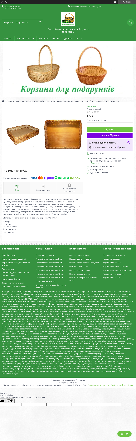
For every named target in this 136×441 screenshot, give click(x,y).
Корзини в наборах (111, 259)
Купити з (109, 135)
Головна (8, 38)
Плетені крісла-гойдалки (80, 255)
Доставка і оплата (73, 38)
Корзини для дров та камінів (115, 266)
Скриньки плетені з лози (13, 283)
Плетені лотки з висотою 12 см (49, 270)
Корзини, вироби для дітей (14, 259)
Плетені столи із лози (78, 266)
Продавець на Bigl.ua (68, 382)
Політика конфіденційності (122, 385)
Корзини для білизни (11, 279)
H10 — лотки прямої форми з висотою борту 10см (76, 101)
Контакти (43, 38)
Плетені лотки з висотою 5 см (49, 259)
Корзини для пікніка (112, 262)
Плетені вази (8, 269)
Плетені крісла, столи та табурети (84, 262)
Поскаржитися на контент (98, 385)
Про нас (56, 38)
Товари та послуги (25, 38)
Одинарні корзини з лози (114, 255)
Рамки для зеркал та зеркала (15, 286)
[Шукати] (40, 22)
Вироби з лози (8, 255)
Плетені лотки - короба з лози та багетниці (30, 101)
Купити (109, 129)
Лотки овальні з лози (45, 281)
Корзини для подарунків (114, 274)
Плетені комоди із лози (79, 274)
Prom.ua (82, 380)
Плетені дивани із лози (79, 270)
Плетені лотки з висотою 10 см (49, 266)
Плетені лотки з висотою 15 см (49, 274)
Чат (124, 434)
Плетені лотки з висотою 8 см (49, 262)
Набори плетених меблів (80, 259)
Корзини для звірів (111, 277)
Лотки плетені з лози (45, 255)
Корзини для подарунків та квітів (118, 270)
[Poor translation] (10, 401)
